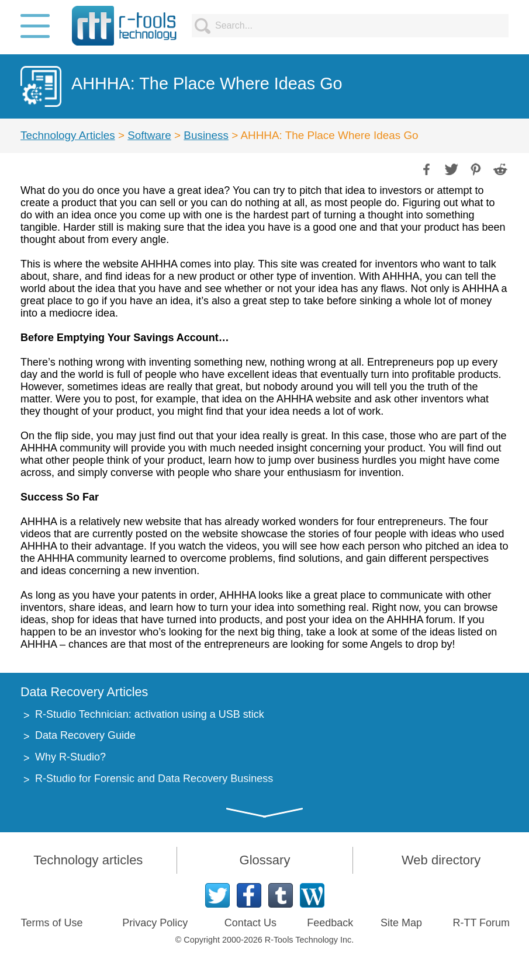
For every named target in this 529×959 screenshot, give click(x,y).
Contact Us (250, 923)
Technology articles (88, 860)
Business (206, 135)
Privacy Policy (155, 923)
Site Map (401, 923)
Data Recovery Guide (85, 735)
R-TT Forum (481, 923)
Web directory (441, 860)
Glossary (265, 860)
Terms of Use (51, 923)
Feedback (330, 923)
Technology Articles (67, 135)
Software (149, 135)
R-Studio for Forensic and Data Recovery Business (154, 778)
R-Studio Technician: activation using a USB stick (149, 714)
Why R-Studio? (70, 757)
